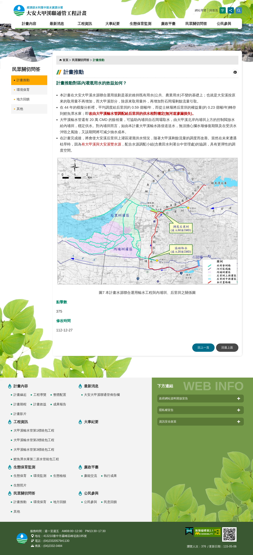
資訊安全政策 (167, 421)
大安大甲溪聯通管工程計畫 (50, 10)
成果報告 (59, 404)
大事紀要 (112, 24)
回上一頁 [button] (203, 347)
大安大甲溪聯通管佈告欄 (102, 395)
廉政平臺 (168, 24)
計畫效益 (39, 404)
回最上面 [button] (227, 347)
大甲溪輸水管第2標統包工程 (34, 440)
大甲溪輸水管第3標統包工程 (34, 449)
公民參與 (224, 24)
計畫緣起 (20, 395)
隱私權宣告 (166, 410)
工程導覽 (39, 395)
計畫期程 (20, 404)
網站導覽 (200, 10)
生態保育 (20, 476)
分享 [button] (231, 10)
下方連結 (165, 386)
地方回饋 (23, 99)
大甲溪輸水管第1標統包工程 (34, 430)
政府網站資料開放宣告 (173, 398)
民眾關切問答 (196, 24)
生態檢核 (59, 476)
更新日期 (215, 546)
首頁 (65, 60)
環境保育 (23, 90)
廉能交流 (90, 476)
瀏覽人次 (192, 546)
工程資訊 (85, 24)
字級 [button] (222, 10)
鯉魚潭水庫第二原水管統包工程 (36, 459)
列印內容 (235, 72)
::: (1, 2)
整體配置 (59, 395)
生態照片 (20, 485)
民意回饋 (110, 502)
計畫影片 (20, 414)
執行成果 (110, 476)
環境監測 (39, 476)
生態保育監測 (140, 24)
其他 (20, 109)
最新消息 (57, 24)
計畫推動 (23, 80)
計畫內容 (29, 24)
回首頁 (213, 10)
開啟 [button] (239, 10)
